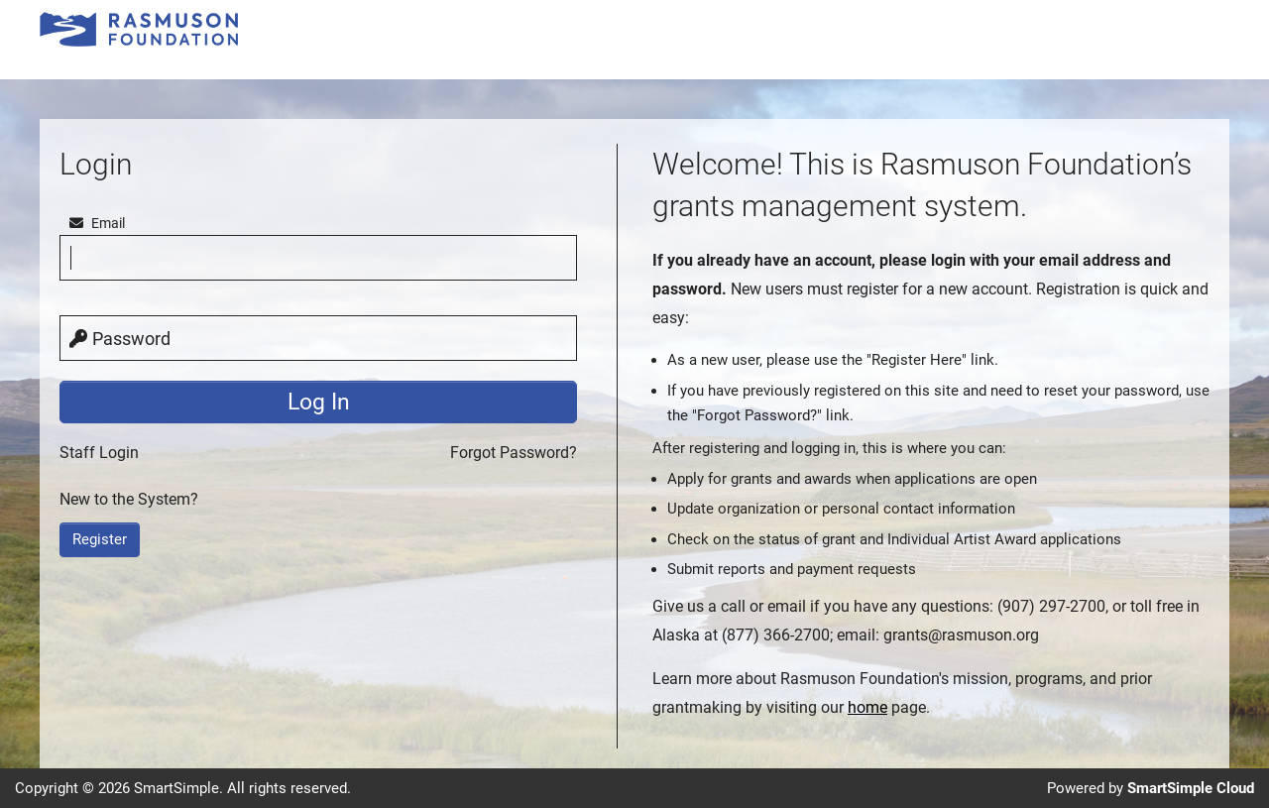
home (867, 707)
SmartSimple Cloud (1190, 788)
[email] (318, 258)
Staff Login (99, 452)
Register (99, 539)
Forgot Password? (513, 452)
